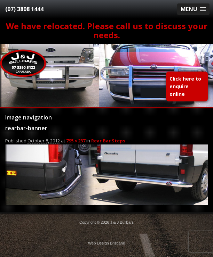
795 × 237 (75, 141)
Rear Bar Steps (108, 141)
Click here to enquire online (185, 86)
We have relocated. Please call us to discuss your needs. (106, 30)
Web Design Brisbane (106, 243)
